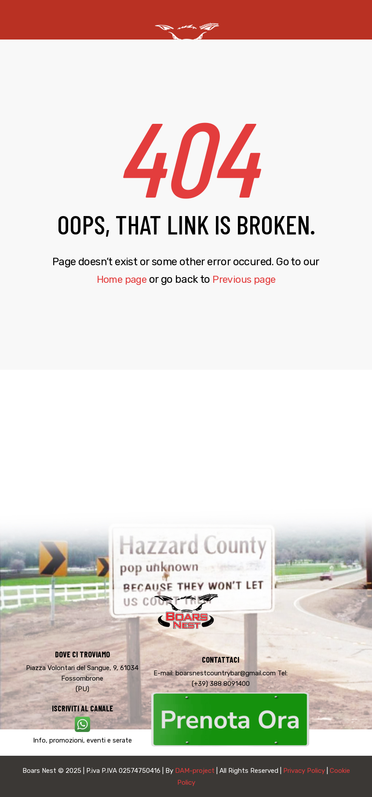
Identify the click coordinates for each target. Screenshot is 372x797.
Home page (119, 279)
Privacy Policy (304, 771)
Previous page (245, 279)
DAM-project (195, 771)
